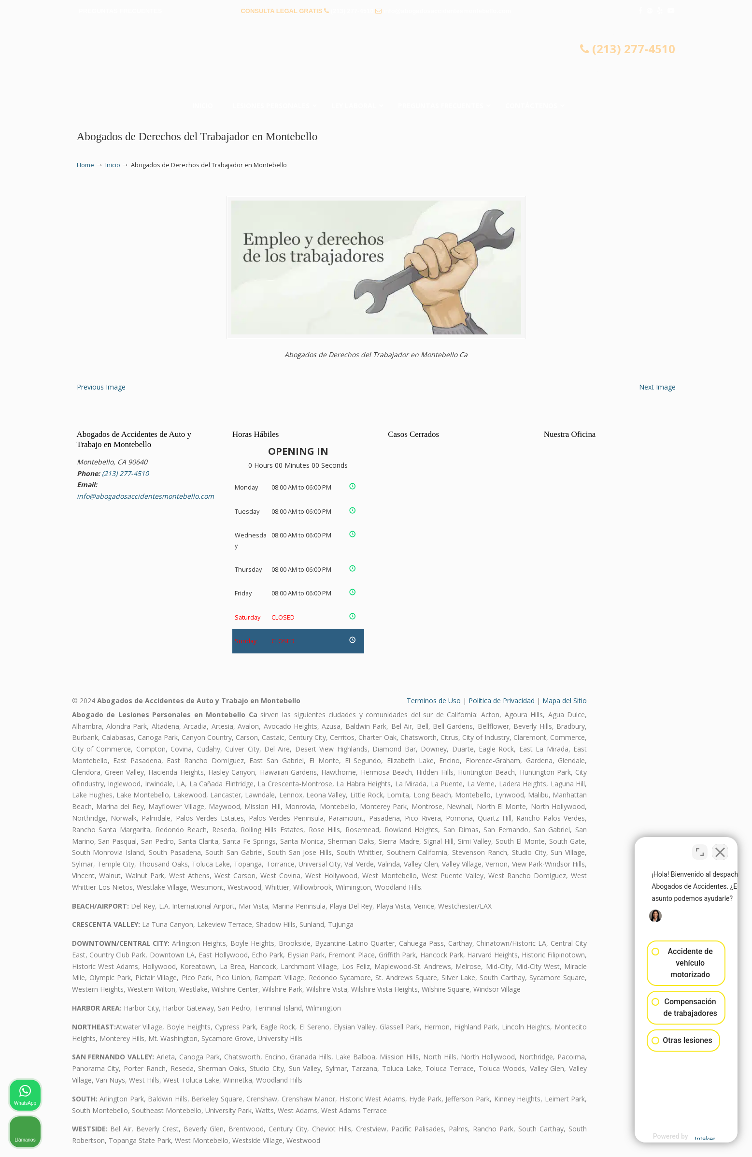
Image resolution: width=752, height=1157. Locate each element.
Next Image (657, 386)
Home (85, 165)
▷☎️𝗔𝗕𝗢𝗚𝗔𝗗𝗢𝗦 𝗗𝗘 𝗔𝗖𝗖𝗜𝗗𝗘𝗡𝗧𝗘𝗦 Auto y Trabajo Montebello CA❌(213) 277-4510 (376, 60)
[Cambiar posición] (700, 848)
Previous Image (101, 386)
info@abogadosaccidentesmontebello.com (447, 10)
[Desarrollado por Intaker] (669, 1137)
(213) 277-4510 (352, 10)
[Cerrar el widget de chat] (720, 848)
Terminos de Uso (434, 700)
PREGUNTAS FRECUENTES (120, 10)
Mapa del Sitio (564, 700)
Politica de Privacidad (501, 700)
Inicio (112, 165)
